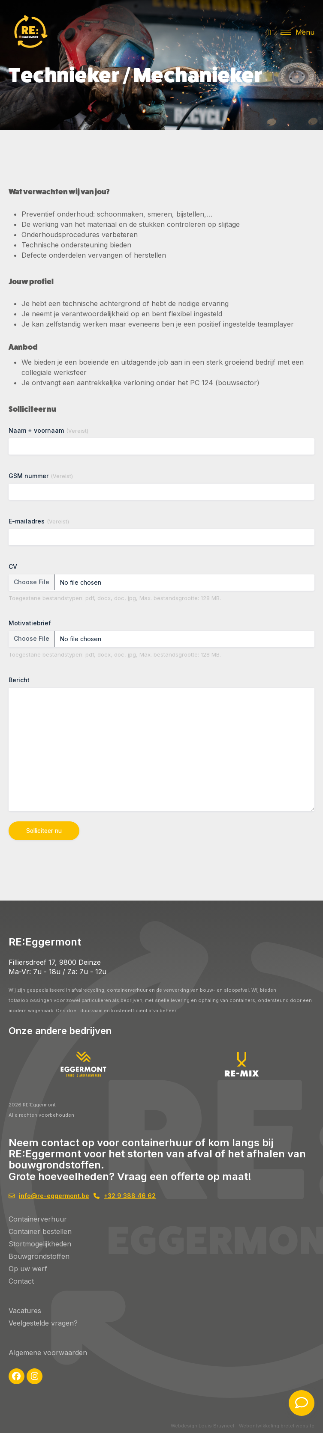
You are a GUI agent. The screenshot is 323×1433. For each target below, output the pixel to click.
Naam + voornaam (48, 430)
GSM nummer (41, 476)
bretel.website (297, 1426)
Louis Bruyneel (216, 1426)
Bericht (19, 680)
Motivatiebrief (30, 623)
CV (13, 566)
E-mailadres (39, 521)
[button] (297, 32)
